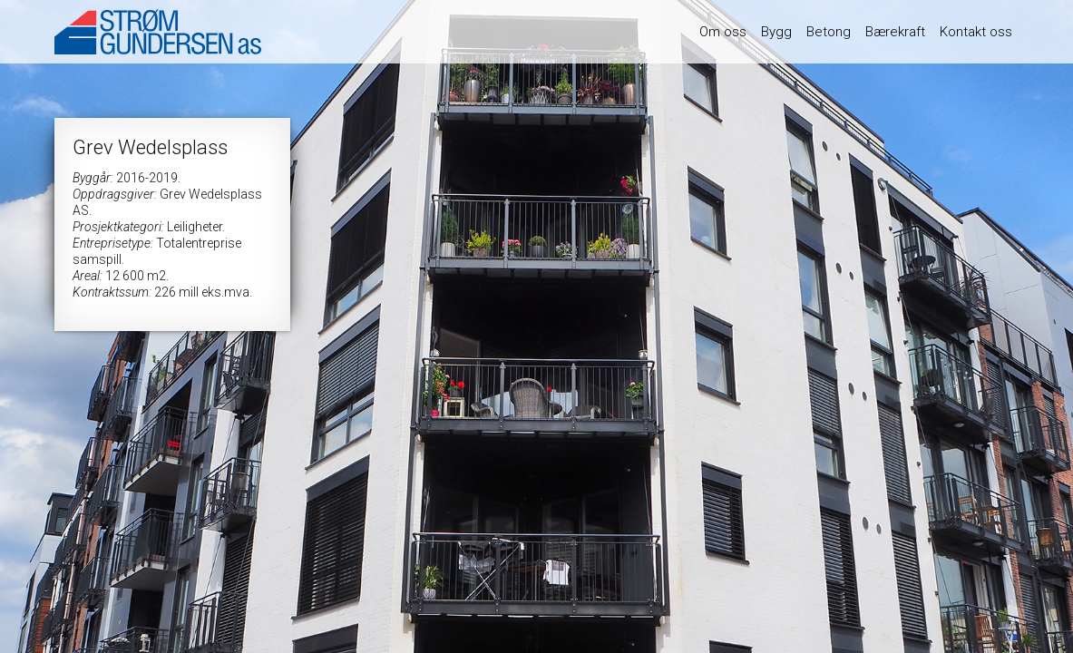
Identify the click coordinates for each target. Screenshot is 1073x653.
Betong (828, 32)
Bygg (776, 32)
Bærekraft (895, 32)
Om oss (722, 32)
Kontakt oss (976, 32)
